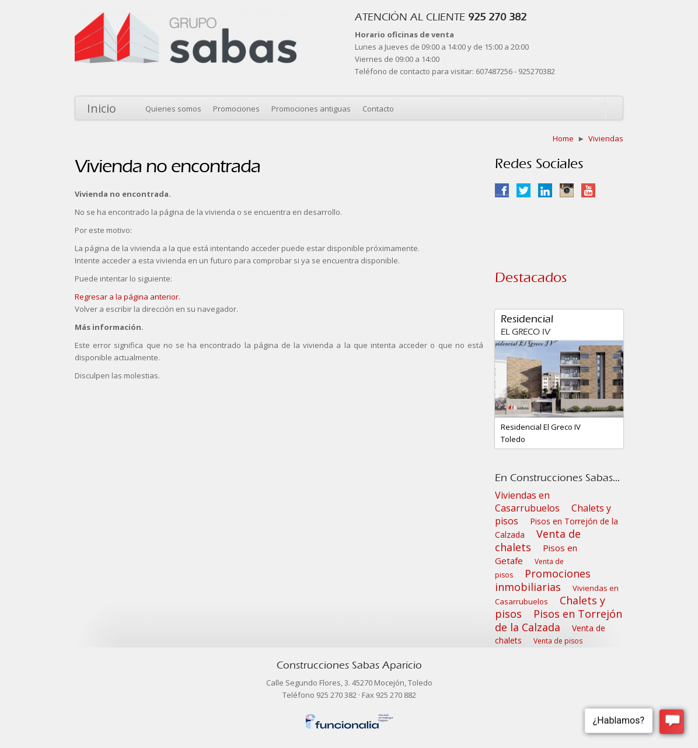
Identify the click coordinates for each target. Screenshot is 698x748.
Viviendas (605, 138)
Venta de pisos (557, 641)
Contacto (378, 108)
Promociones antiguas (311, 108)
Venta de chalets (538, 540)
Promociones (236, 108)
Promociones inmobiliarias (543, 580)
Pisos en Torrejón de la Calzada (558, 620)
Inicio (101, 108)
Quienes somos (173, 108)
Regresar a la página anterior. (127, 296)
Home (563, 138)
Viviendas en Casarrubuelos (527, 501)
